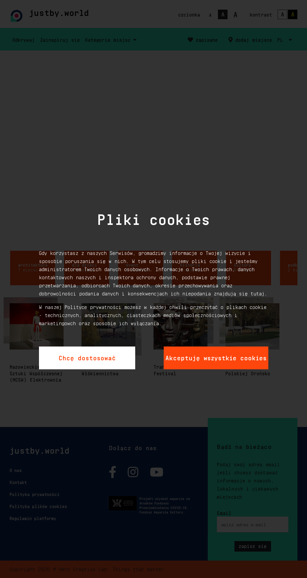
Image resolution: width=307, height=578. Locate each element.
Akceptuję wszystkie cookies (216, 357)
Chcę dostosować (87, 357)
